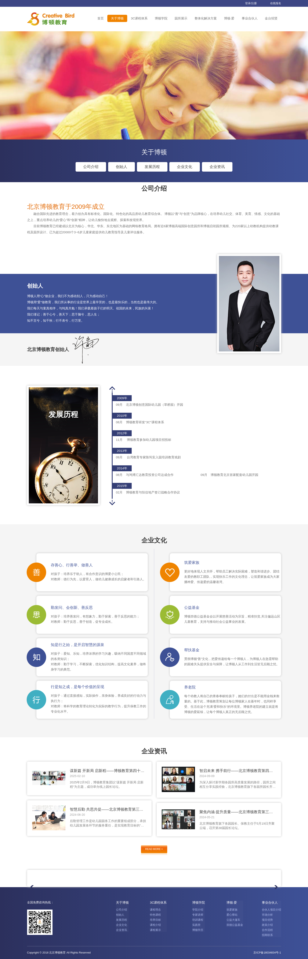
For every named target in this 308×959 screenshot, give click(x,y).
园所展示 (181, 18)
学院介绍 (197, 909)
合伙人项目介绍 (271, 909)
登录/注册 (247, 3)
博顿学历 (197, 930)
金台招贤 (271, 18)
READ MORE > (154, 849)
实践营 (196, 924)
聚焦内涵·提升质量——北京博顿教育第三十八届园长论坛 (236, 812)
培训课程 (197, 919)
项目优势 (267, 919)
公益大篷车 (233, 919)
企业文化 (184, 167)
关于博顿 (117, 18)
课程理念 (155, 909)
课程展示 (155, 930)
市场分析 (267, 914)
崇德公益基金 (235, 924)
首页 (100, 18)
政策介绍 (267, 924)
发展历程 (152, 167)
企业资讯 (217, 167)
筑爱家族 (232, 909)
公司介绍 (90, 167)
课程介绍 (155, 924)
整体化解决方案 (206, 18)
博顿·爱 (229, 18)
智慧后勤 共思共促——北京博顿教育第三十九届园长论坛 (106, 809)
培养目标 (155, 919)
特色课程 (155, 914)
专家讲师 (197, 914)
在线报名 (272, 3)
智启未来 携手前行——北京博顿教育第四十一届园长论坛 (236, 771)
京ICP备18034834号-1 (267, 952)
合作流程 (267, 930)
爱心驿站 (232, 914)
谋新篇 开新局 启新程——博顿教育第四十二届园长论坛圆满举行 (107, 771)
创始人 (121, 167)
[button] (112, 502)
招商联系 (267, 935)
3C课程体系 (139, 18)
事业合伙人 (250, 18)
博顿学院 (161, 18)
